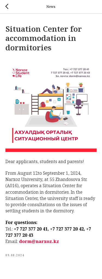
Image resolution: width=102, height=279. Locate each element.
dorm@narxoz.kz (39, 241)
